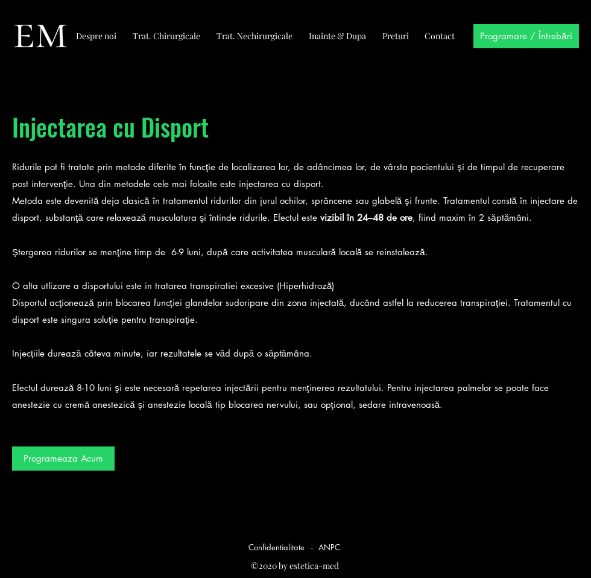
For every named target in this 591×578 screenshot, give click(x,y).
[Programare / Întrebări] (526, 36)
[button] (63, 458)
